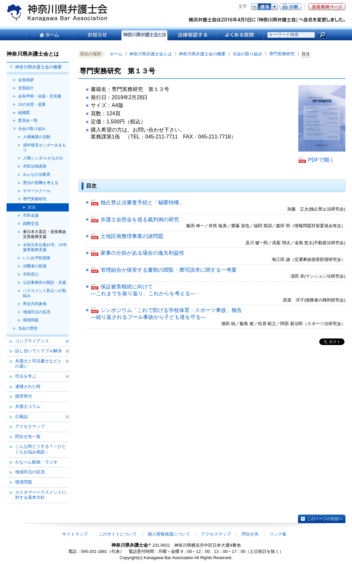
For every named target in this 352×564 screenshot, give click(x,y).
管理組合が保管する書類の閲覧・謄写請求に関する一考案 (169, 270)
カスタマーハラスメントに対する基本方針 (40, 495)
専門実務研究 (34, 199)
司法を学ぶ (25, 376)
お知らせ (96, 34)
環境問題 (31, 320)
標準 (264, 6)
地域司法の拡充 (36, 312)
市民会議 (31, 215)
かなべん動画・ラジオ (36, 462)
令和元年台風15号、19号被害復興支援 (45, 247)
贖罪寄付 (23, 396)
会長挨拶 (26, 80)
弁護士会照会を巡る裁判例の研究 (140, 220)
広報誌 (21, 416)
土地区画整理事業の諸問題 (132, 236)
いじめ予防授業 (36, 258)
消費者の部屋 (34, 266)
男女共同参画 (34, 304)
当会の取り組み (32, 129)
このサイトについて (118, 534)
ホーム (49, 34)
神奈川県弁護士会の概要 (38, 66)
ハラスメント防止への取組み (44, 293)
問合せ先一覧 (28, 436)
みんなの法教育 (36, 174)
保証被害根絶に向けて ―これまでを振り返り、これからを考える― (143, 290)
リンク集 (278, 534)
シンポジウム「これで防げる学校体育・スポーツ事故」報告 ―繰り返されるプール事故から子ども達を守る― (166, 314)
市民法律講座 (34, 166)
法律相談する (191, 34)
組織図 (24, 113)
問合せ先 (250, 534)
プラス (274, 6)
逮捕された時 (28, 386)
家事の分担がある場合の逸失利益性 (142, 253)
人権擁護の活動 (36, 137)
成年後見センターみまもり (44, 147)
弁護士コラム (28, 406)
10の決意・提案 (32, 104)
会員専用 (326, 6)
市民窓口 (31, 274)
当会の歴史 (28, 328)
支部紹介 (26, 88)
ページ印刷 (291, 6)
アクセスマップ (30, 426)
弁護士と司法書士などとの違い (38, 363)
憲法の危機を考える (40, 183)
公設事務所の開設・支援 (44, 282)
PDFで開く (321, 160)
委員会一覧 (28, 120)
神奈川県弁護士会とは (152, 53)
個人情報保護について (169, 534)
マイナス (254, 6)
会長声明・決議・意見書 (39, 96)
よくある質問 (239, 34)
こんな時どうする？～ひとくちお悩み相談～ (40, 449)
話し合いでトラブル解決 (38, 350)
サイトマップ (75, 534)
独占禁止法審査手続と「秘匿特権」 (142, 203)
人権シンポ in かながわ (43, 158)
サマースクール (36, 191)
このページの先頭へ (325, 519)
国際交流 (31, 224)
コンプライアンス (32, 340)
